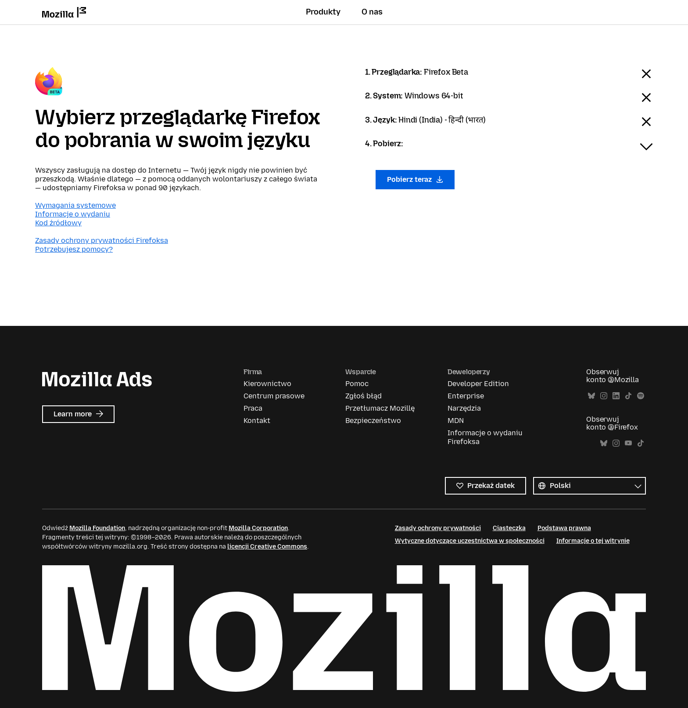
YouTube (628, 443)
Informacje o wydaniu (72, 214)
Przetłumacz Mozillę (380, 408)
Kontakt (257, 420)
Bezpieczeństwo (373, 420)
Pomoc (357, 383)
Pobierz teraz (415, 179)
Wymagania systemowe (75, 205)
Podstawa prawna (564, 528)
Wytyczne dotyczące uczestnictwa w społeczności (470, 541)
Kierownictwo (267, 383)
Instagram (603, 395)
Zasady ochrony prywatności (438, 528)
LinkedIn (616, 395)
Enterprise (466, 396)
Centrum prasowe (274, 396)
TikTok (628, 395)
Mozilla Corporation (258, 528)
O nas (372, 12)
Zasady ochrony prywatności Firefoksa (101, 240)
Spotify (640, 395)
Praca (253, 408)
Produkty (323, 12)
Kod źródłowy (58, 223)
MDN (456, 420)
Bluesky (591, 395)
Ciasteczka (509, 528)
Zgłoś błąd (363, 396)
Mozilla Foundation (97, 528)
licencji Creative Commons (267, 546)
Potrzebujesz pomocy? (74, 249)
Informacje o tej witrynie (593, 541)
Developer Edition (478, 383)
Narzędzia (464, 408)
